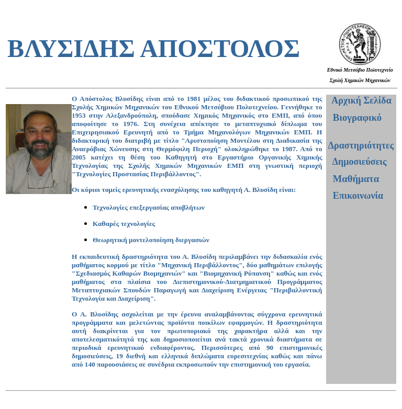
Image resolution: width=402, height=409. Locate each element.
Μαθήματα (356, 178)
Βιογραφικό (357, 117)
